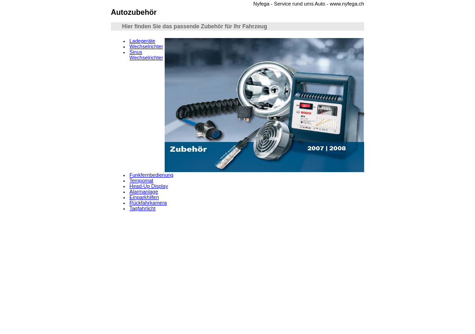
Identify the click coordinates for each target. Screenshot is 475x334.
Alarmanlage (143, 191)
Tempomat (141, 180)
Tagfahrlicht (142, 208)
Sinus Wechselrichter (146, 54)
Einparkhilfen (144, 197)
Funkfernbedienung (151, 175)
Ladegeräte (142, 41)
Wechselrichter (146, 46)
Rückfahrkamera (148, 203)
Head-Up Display (148, 186)
